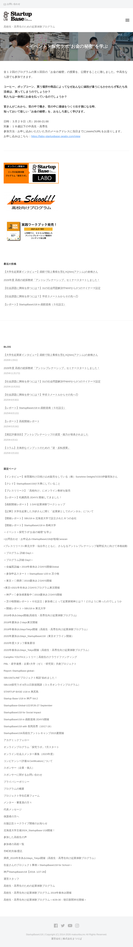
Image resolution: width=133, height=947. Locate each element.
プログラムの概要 (14, 788)
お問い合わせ (13, 4)
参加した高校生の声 (15, 837)
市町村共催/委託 (13, 851)
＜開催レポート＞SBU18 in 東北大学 (25, 608)
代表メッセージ (13, 809)
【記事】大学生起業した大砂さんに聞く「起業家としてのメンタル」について (49, 511)
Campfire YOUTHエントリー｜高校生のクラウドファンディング (40, 657)
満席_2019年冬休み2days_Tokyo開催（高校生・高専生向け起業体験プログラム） (50, 858)
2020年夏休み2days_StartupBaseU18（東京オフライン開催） (39, 636)
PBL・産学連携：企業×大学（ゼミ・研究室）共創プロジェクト (40, 663)
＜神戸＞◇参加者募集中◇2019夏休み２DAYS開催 (33, 594)
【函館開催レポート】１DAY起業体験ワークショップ (34, 504)
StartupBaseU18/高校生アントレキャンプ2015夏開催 (34, 733)
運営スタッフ (11, 878)
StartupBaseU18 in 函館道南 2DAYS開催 (26, 719)
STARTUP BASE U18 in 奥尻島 (21, 691)
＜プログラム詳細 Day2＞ (18, 560)
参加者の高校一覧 (14, 844)
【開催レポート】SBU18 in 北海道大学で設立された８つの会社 (40, 518)
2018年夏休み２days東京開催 (21, 622)
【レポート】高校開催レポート (22, 421)
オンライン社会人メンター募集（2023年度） (29, 754)
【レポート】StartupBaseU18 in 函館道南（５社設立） (35, 304)
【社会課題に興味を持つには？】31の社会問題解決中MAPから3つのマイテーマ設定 (52, 288)
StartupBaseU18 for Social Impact (22, 712)
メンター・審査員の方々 (18, 802)
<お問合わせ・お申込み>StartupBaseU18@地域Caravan (36, 539)
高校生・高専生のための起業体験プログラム (29, 885)
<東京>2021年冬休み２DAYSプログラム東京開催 (32, 587)
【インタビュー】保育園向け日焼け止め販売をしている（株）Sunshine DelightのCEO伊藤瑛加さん (61, 476)
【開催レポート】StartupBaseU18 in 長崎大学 (30, 525)
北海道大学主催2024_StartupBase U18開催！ (29, 830)
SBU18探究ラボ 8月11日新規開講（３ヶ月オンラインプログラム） (42, 684)
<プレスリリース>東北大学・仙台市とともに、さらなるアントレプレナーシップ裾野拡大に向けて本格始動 (65, 546)
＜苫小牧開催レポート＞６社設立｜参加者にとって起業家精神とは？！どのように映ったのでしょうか (63, 601)
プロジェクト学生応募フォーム (22, 795)
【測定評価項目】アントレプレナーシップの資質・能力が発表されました (46, 434)
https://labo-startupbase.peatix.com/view (55, 136)
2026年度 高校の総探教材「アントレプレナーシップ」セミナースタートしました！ (52, 280)
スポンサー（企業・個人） (19, 767)
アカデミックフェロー (16, 740)
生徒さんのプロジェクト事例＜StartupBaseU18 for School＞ (38, 865)
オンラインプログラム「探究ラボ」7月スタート (31, 747)
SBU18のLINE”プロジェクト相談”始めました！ (30, 677)
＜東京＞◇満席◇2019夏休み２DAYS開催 (28, 580)
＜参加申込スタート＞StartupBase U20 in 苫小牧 (31, 573)
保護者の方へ (11, 816)
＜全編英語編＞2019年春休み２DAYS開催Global (31, 566)
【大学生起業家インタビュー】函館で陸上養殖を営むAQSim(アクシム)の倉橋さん (51, 271)
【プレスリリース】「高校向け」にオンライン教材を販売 (37, 490)
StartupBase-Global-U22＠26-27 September (28, 705)
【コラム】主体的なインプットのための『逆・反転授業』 (37, 448)
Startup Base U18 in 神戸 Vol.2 (21, 698)
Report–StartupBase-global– (19, 670)
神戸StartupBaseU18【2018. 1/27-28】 (25, 871)
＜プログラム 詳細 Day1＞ (19, 553)
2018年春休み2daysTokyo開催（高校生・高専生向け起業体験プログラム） (48, 629)
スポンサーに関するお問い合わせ (23, 774)
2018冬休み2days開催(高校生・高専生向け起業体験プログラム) (40, 615)
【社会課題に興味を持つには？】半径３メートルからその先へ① (41, 296)
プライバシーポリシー (16, 781)
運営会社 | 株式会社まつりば (66, 938)
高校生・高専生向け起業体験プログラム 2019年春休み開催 (38, 892)
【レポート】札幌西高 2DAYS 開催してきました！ (33, 497)
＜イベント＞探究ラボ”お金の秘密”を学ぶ (28, 532)
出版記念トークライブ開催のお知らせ (25, 823)
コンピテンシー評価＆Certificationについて (28, 761)
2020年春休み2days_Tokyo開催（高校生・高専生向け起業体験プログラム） (47, 650)
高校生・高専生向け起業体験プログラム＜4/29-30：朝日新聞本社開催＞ (45, 899)
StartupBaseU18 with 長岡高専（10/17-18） (28, 726)
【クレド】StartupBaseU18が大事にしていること (32, 483)
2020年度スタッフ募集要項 (19, 643)
